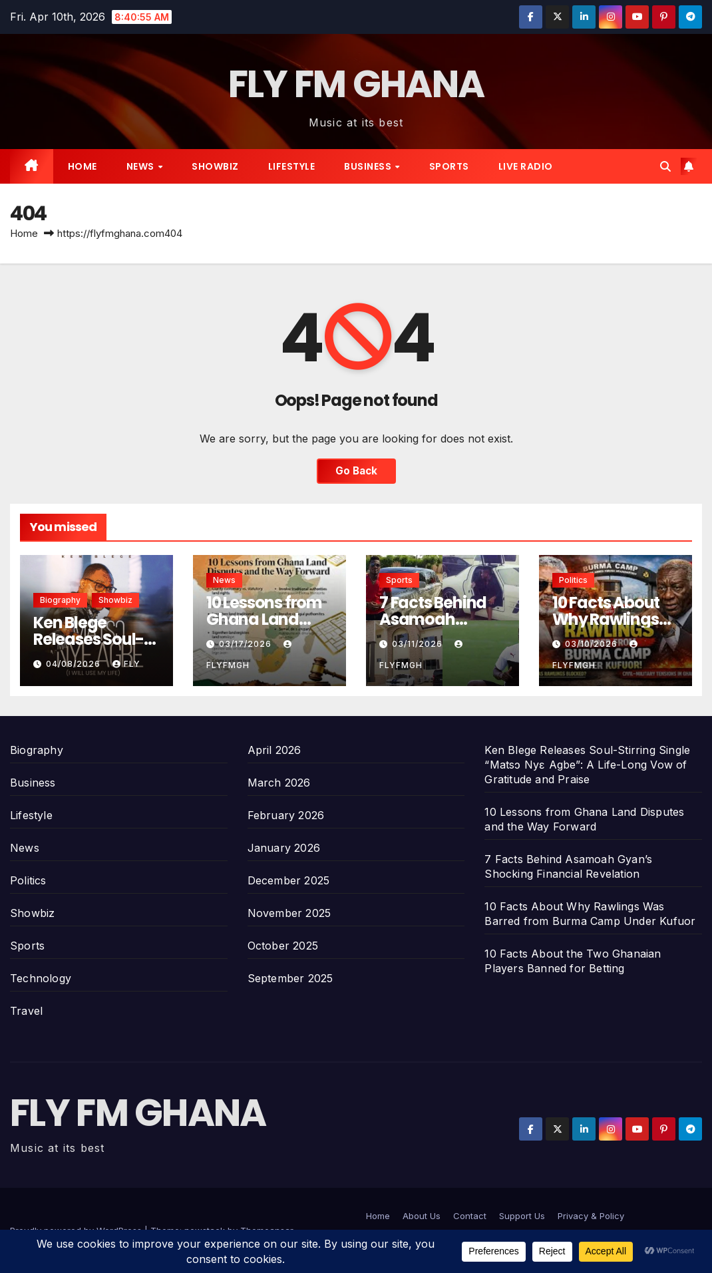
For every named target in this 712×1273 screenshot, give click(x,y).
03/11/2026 (418, 644)
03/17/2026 (246, 644)
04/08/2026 (74, 664)
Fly (126, 664)
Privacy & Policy (591, 1215)
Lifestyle (291, 166)
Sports (449, 166)
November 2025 (289, 913)
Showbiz (215, 166)
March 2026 (279, 782)
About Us (422, 1215)
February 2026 (286, 815)
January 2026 (284, 847)
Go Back (356, 470)
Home (82, 166)
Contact (469, 1215)
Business (369, 166)
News (141, 166)
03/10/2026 (592, 644)
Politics (573, 580)
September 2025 (290, 978)
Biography (60, 600)
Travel (26, 1010)
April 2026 (274, 750)
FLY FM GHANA (356, 84)
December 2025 (289, 880)
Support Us (522, 1215)
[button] (665, 166)
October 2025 (283, 945)
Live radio (525, 166)
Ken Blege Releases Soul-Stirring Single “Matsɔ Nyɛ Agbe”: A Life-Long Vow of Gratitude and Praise (587, 764)
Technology (40, 978)
